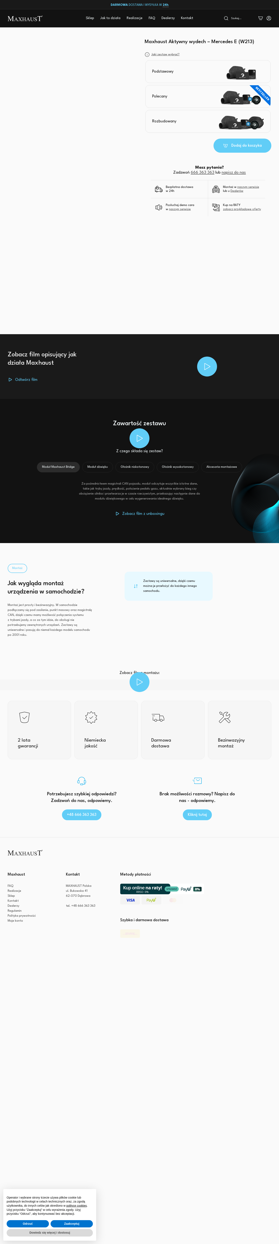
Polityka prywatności (22, 931)
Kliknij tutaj (197, 815)
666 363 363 (202, 173)
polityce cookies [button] (76, 1205)
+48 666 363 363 (81, 815)
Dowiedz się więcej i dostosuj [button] (49, 1232)
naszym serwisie (248, 187)
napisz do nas (234, 173)
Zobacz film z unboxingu (143, 514)
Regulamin (15, 926)
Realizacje (134, 18)
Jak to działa (110, 18)
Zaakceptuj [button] (71, 1223)
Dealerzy (168, 18)
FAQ (152, 18)
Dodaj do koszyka (246, 145)
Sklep (90, 18)
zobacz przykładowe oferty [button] (242, 209)
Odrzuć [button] (28, 1223)
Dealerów (236, 191)
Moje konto (15, 936)
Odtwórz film (26, 380)
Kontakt (187, 18)
